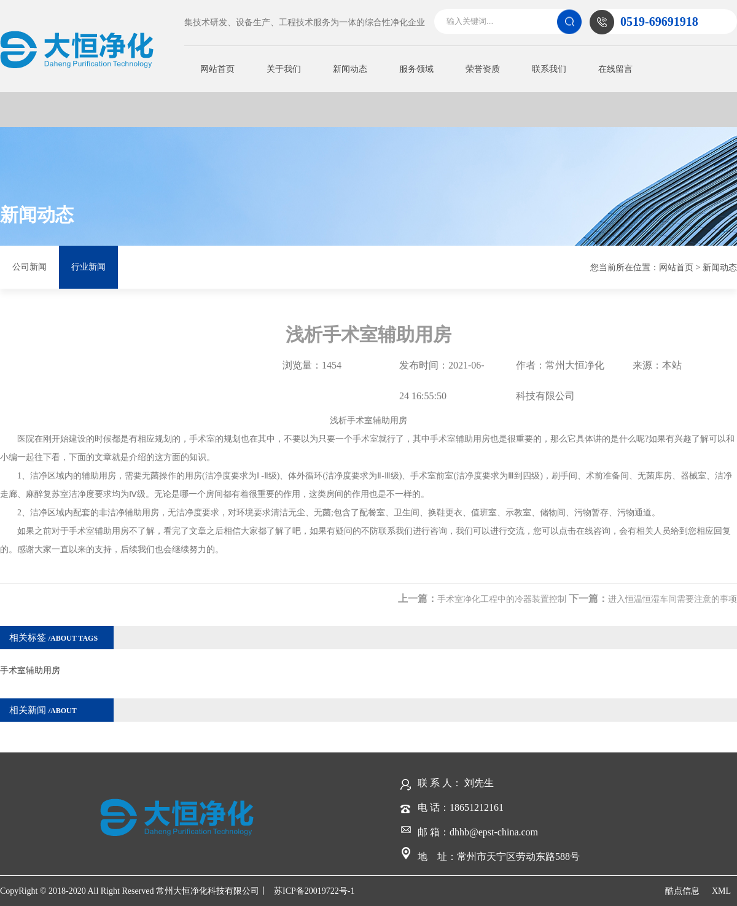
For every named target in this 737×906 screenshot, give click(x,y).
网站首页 (217, 69)
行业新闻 (88, 266)
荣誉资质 (483, 69)
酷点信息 (682, 891)
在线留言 (615, 69)
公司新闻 (29, 266)
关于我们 (284, 69)
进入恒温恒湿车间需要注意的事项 (672, 599)
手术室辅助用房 (30, 670)
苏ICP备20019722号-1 (314, 891)
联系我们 (549, 69)
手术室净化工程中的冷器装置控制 (501, 599)
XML (721, 891)
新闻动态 (350, 69)
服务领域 (416, 69)
